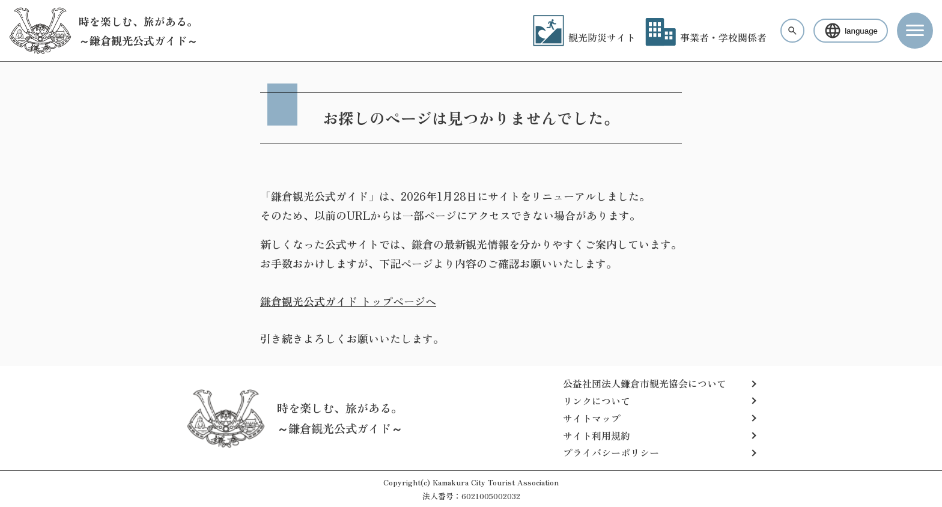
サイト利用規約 (596, 435)
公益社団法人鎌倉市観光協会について (644, 383)
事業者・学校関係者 (706, 37)
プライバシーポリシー (611, 452)
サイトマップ (592, 418)
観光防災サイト (584, 37)
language (851, 31)
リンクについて (596, 400)
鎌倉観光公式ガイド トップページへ (348, 301)
